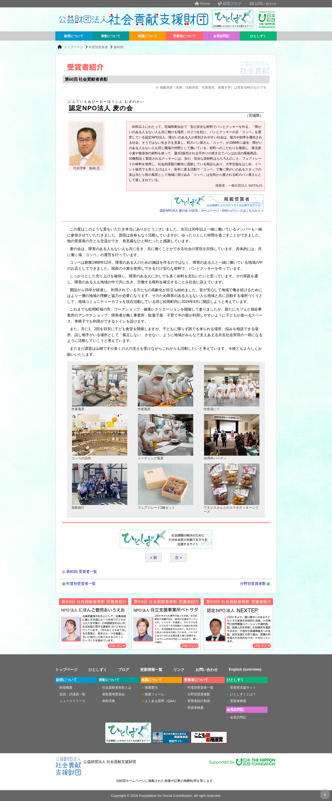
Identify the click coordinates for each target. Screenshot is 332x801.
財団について (73, 36)
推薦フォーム (154, 694)
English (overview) (245, 669)
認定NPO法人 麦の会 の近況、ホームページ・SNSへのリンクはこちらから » (211, 210)
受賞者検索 (195, 707)
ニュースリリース (72, 701)
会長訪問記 (221, 36)
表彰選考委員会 (113, 694)
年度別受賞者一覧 (81, 584)
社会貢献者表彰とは (116, 687)
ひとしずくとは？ (243, 694)
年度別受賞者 (98, 47)
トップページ (74, 47)
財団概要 (65, 687)
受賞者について (184, 36)
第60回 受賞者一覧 (81, 572)
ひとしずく (258, 36)
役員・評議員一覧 (72, 694)
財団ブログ (226, 4)
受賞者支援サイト (243, 687)
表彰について (110, 36)
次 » (178, 557)
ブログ (123, 670)
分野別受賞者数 (253, 584)
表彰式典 (108, 701)
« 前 (153, 557)
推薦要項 (151, 687)
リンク (178, 670)
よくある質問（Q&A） (161, 701)
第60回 (118, 47)
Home (198, 4)
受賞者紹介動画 (198, 701)
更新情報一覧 (151, 670)
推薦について (147, 36)
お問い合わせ (260, 4)
